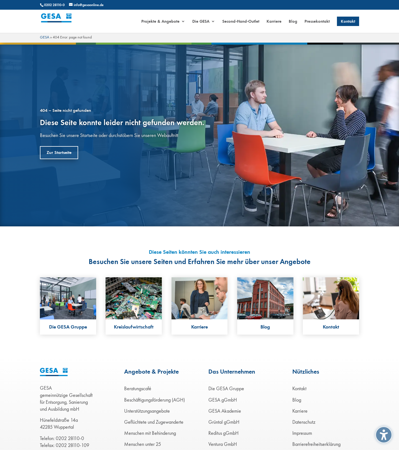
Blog (296, 400)
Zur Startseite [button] (59, 152)
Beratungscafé (137, 389)
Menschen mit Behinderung (150, 433)
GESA (44, 37)
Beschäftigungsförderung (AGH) (154, 400)
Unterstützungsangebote (147, 411)
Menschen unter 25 (142, 444)
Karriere (300, 411)
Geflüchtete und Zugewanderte (153, 422)
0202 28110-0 (54, 5)
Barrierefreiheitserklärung (316, 444)
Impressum (302, 433)
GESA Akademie (224, 411)
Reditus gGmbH (223, 433)
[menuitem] (163, 26)
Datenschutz (303, 422)
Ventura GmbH (222, 444)
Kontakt (299, 389)
